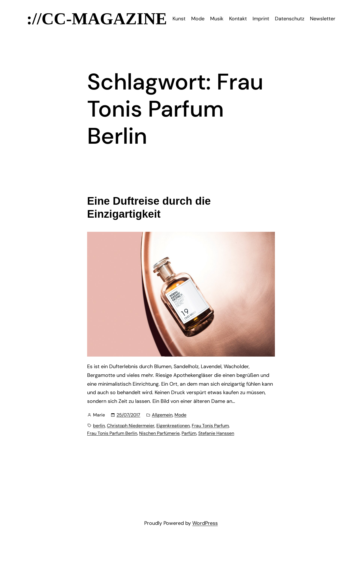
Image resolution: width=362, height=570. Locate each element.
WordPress (205, 523)
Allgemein (162, 415)
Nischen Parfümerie (159, 433)
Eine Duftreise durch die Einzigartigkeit (149, 207)
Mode (180, 415)
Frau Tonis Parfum (210, 426)
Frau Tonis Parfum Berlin (112, 433)
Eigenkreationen (173, 426)
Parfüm (189, 433)
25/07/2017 (128, 415)
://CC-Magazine (97, 18)
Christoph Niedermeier (130, 426)
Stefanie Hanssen (216, 433)
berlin (99, 426)
